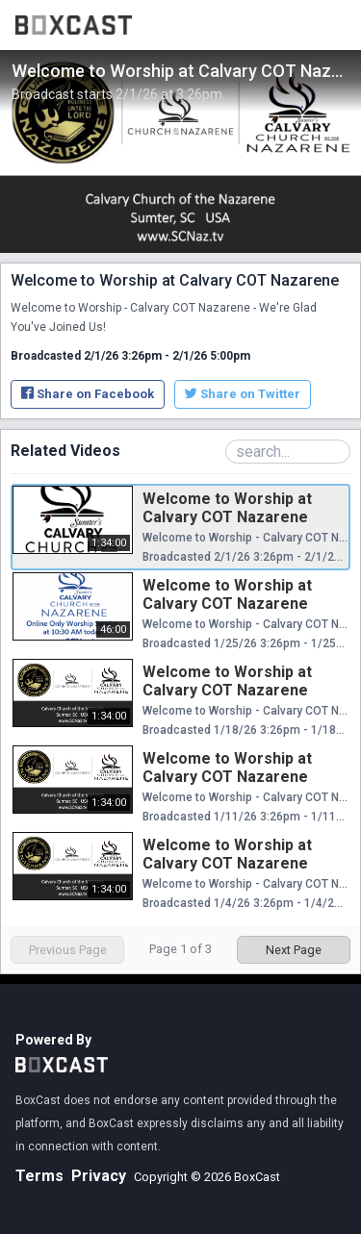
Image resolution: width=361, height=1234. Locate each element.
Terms (39, 1176)
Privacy (98, 1176)
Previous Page (68, 950)
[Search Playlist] (287, 452)
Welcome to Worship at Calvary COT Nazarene (227, 508)
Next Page (294, 950)
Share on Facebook (87, 394)
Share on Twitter (242, 394)
